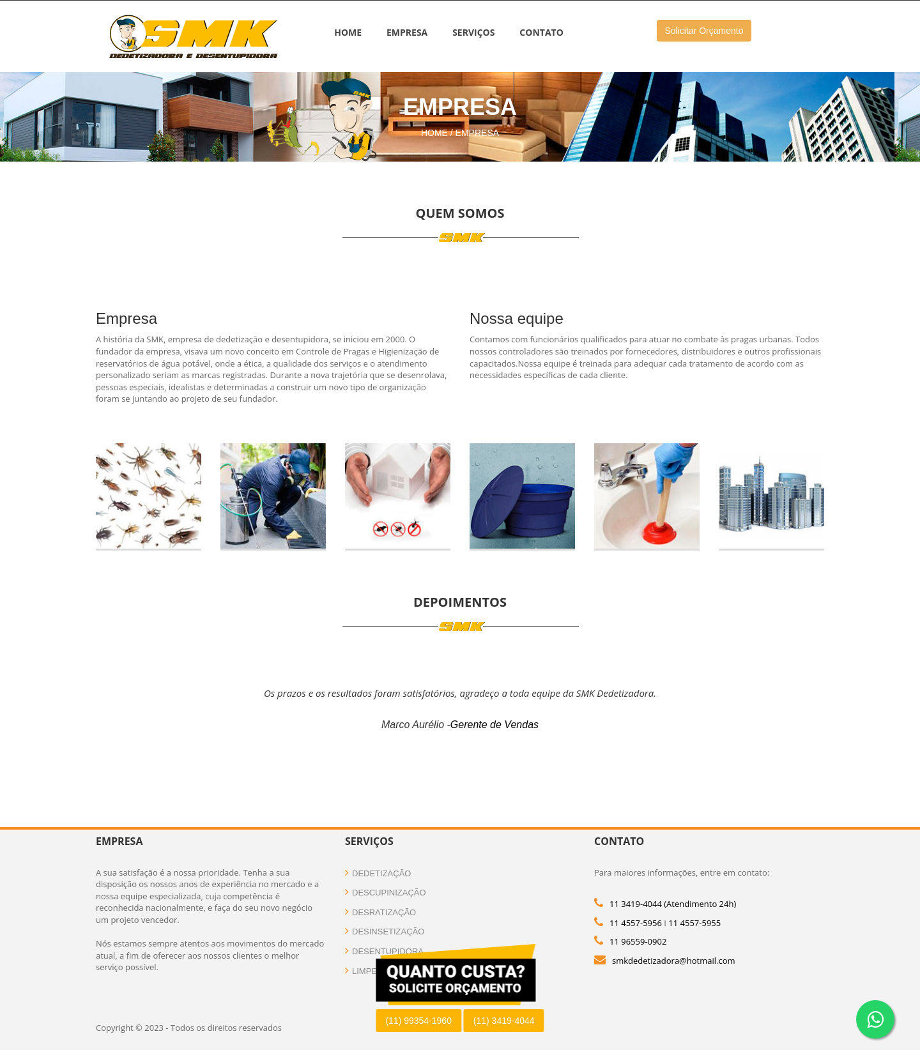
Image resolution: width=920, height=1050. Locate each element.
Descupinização (385, 892)
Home (348, 32)
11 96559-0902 (638, 941)
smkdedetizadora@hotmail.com (673, 960)
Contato (541, 32)
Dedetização (378, 873)
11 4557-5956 (636, 923)
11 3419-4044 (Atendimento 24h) (673, 903)
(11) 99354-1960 (418, 1021)
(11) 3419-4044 (504, 1021)
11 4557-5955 (694, 923)
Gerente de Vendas (494, 724)
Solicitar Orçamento (704, 31)
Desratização (380, 912)
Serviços (473, 32)
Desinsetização (384, 931)
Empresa (407, 32)
